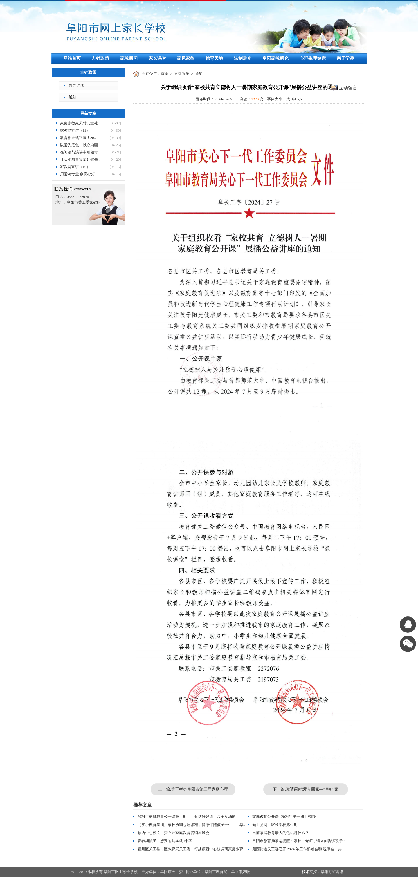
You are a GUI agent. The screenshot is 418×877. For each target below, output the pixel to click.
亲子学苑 (345, 58)
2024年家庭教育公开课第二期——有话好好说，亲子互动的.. (188, 816)
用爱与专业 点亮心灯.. (78, 174)
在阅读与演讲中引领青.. (80, 152)
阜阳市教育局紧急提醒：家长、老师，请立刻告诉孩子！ (299, 841)
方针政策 (100, 58)
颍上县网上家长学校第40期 (275, 824)
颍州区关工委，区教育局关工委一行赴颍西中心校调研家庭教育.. (191, 849)
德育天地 (214, 58)
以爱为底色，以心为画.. (80, 145)
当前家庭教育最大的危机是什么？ (280, 833)
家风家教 (185, 58)
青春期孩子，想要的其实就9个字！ (167, 841)
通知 (72, 97)
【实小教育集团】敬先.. (80, 159)
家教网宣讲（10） (75, 166)
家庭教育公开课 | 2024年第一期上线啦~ (284, 816)
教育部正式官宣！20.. (78, 137)
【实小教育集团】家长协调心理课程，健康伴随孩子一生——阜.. (191, 824)
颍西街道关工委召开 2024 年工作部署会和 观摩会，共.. (298, 849)
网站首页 (72, 58)
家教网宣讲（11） (75, 130)
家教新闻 (129, 58)
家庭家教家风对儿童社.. (80, 123)
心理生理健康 (313, 58)
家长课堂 (157, 58)
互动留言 (348, 87)
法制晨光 (242, 58)
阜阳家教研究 (275, 58)
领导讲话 (76, 85)
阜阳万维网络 (332, 871)
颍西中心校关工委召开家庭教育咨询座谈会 (173, 833)
